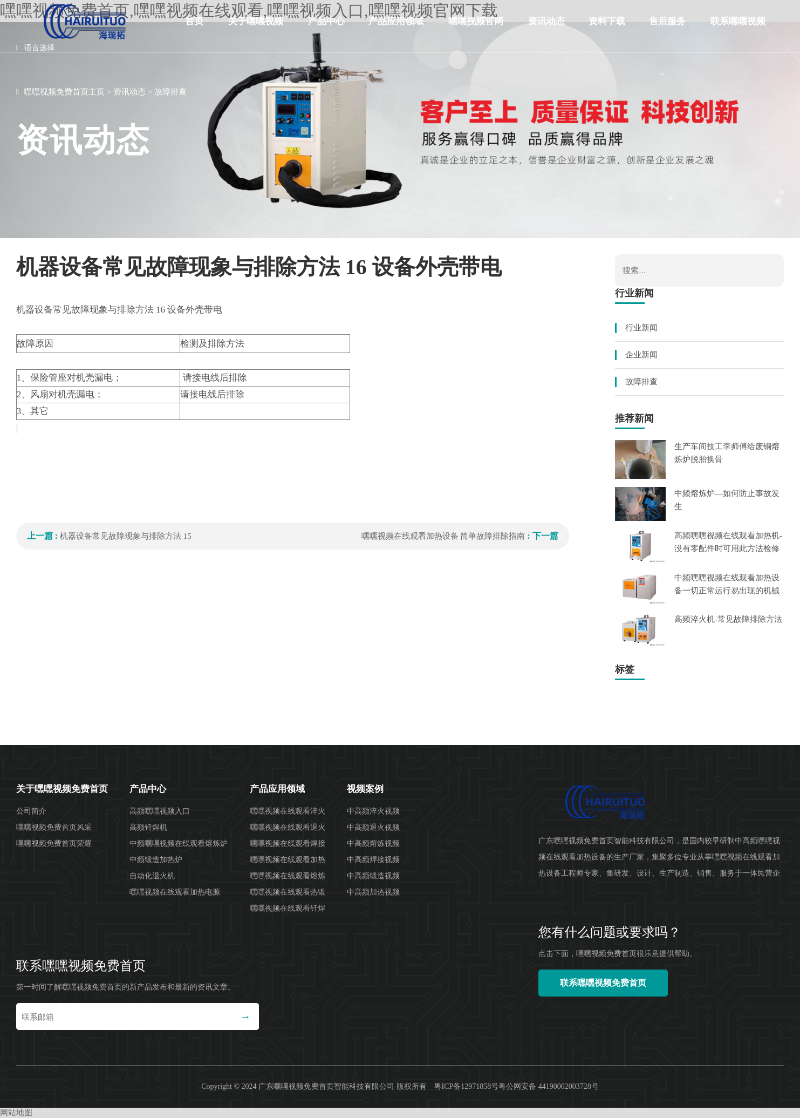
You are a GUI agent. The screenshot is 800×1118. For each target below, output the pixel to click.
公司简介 (31, 811)
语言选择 (35, 48)
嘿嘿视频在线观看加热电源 (174, 892)
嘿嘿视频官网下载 (475, 29)
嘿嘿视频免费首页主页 (64, 91)
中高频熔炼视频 (373, 843)
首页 (194, 21)
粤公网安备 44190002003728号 (548, 1086)
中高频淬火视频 (373, 811)
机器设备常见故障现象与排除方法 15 (126, 536)
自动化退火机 (152, 876)
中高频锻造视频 (373, 876)
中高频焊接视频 (373, 860)
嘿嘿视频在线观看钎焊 (287, 908)
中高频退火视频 (373, 827)
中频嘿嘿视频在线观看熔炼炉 (178, 843)
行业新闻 (641, 327)
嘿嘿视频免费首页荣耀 (54, 843)
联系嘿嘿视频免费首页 (737, 29)
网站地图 (16, 1112)
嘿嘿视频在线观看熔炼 (287, 876)
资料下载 (607, 21)
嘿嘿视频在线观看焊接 (287, 843)
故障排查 (170, 91)
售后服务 (667, 21)
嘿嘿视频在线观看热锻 (287, 892)
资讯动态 (546, 21)
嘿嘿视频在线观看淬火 (287, 811)
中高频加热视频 (373, 892)
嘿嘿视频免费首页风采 (54, 827)
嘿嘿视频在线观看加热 (287, 860)
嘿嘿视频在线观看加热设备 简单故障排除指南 (443, 536)
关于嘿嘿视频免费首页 (255, 29)
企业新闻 (641, 354)
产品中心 (326, 21)
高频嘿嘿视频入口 (159, 811)
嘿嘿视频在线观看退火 (287, 827)
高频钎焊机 (148, 827)
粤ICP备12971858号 (466, 1086)
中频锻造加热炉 (155, 860)
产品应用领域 (395, 21)
